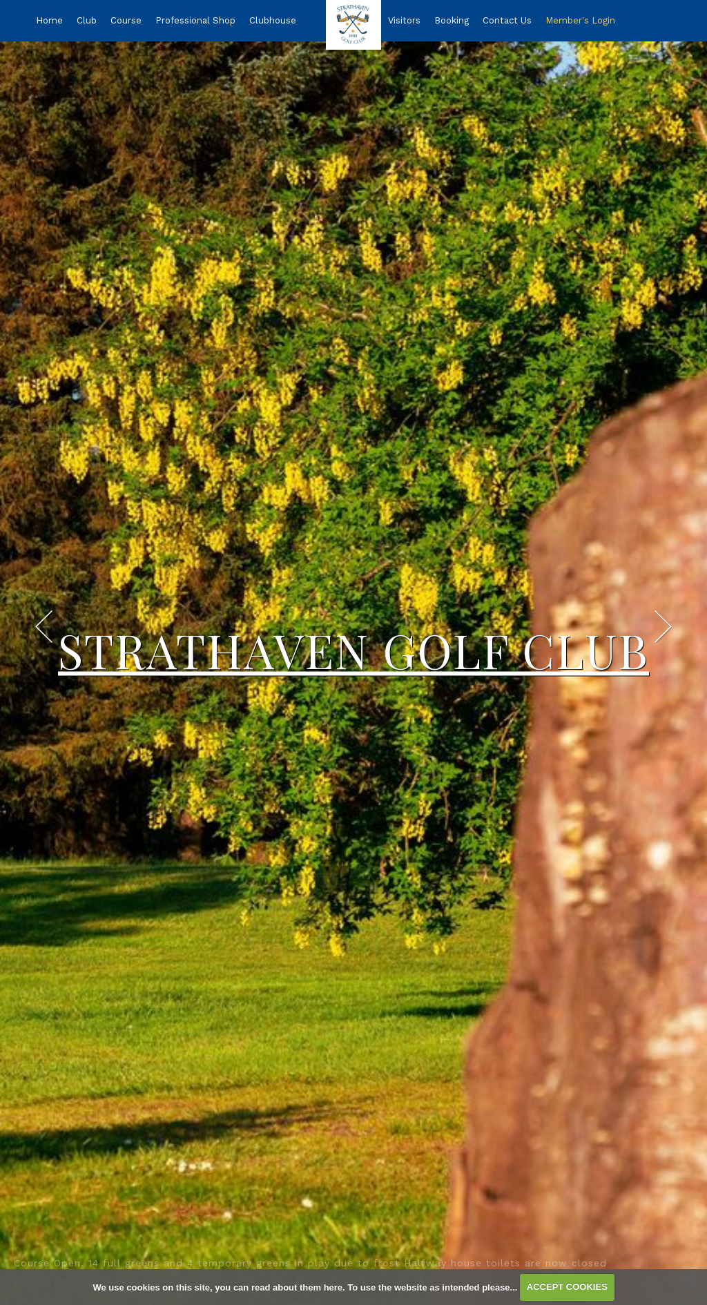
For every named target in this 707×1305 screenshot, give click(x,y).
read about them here (296, 1287)
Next (663, 626)
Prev (43, 626)
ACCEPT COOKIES (567, 1287)
